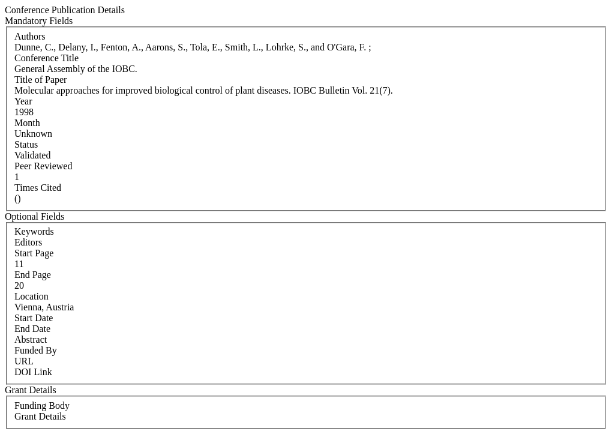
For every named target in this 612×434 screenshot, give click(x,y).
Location (31, 296)
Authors (30, 36)
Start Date (33, 318)
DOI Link (33, 372)
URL (24, 361)
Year (23, 101)
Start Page (33, 253)
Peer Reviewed (43, 166)
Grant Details (40, 416)
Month (27, 123)
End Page (32, 275)
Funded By (35, 350)
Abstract (30, 339)
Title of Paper (40, 79)
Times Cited (37, 187)
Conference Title (46, 58)
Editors (28, 242)
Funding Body (42, 405)
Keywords (34, 231)
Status (26, 144)
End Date (32, 329)
